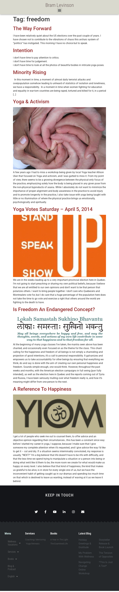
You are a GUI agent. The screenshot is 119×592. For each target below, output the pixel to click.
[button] (59, 10)
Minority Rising (29, 72)
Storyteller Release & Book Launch (106, 544)
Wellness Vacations (14, 544)
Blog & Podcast (12, 569)
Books (12, 560)
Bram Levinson (59, 5)
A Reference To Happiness (42, 389)
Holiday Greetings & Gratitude (85, 544)
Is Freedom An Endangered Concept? (54, 309)
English (13, 577)
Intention (23, 50)
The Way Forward (32, 28)
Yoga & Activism (31, 102)
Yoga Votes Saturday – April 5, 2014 (53, 209)
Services (13, 553)
